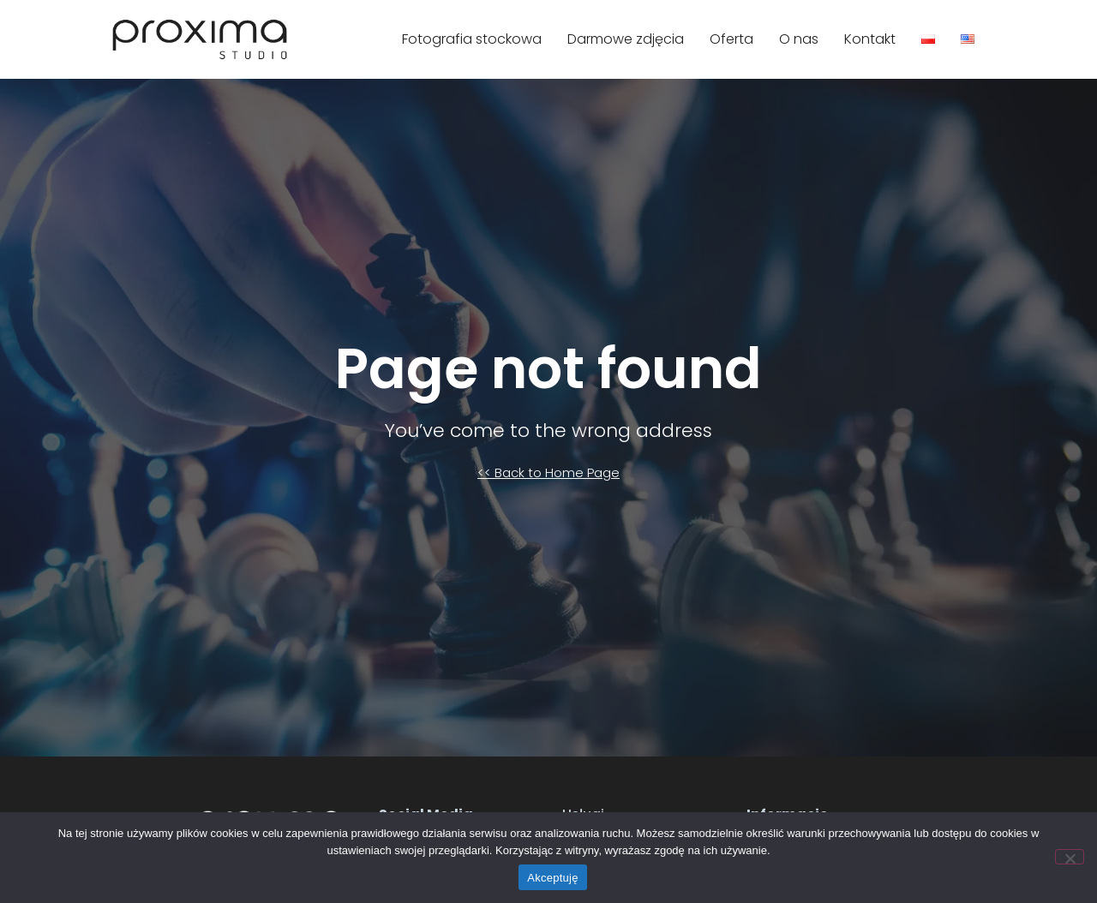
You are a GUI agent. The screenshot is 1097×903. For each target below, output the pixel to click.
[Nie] (1069, 856)
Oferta (731, 39)
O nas (798, 39)
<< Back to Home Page (548, 472)
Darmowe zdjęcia (625, 39)
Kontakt (870, 39)
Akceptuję (552, 877)
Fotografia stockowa (472, 39)
